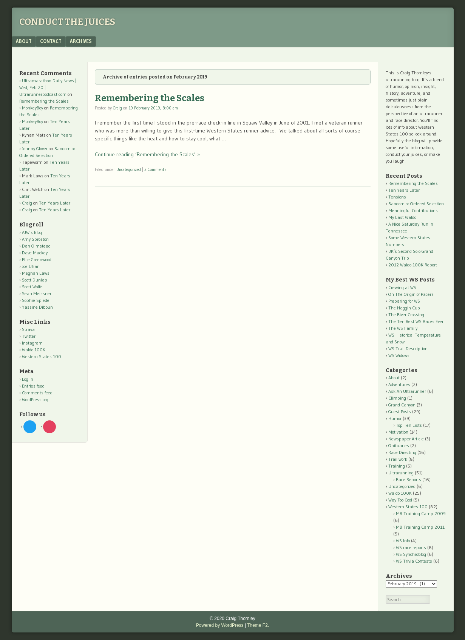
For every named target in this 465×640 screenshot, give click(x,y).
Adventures (399, 384)
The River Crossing (406, 314)
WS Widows (398, 355)
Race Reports (408, 479)
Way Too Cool (400, 500)
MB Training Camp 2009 (421, 513)
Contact (51, 41)
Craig (117, 108)
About (24, 41)
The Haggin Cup (404, 308)
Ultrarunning (401, 472)
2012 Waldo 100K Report (412, 265)
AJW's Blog (32, 232)
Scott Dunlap (34, 280)
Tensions (397, 197)
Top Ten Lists (409, 425)
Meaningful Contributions (413, 210)
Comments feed (37, 392)
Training (396, 466)
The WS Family (402, 328)
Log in (27, 379)
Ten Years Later (54, 203)
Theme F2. (258, 625)
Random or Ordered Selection (416, 203)
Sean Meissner (36, 293)
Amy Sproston (35, 239)
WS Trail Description (408, 348)
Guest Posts (399, 411)
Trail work (397, 459)
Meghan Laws (35, 273)
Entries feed (33, 386)
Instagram (32, 343)
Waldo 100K (33, 349)
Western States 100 (41, 356)
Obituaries (398, 445)
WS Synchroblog (411, 554)
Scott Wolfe (32, 286)
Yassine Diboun (37, 307)
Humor (395, 418)
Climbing (397, 398)
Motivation (398, 432)
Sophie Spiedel (36, 300)
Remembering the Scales (149, 98)
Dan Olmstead (36, 246)
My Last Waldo (402, 217)
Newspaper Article (406, 439)
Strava (28, 329)
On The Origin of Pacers (411, 294)
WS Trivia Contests (414, 561)
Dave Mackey (35, 252)
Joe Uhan (31, 266)
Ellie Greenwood (36, 259)
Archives (81, 41)
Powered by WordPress (220, 625)
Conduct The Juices (67, 22)
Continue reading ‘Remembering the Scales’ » (147, 154)
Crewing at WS (402, 287)
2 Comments (155, 169)
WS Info (403, 540)
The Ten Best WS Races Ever (415, 321)
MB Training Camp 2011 (420, 527)
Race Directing (402, 452)
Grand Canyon (402, 405)
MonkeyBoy (32, 108)
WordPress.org (35, 399)
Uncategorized (128, 169)
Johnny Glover (35, 148)
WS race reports (411, 547)
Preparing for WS (404, 301)
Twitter (29, 336)
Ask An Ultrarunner (407, 391)
